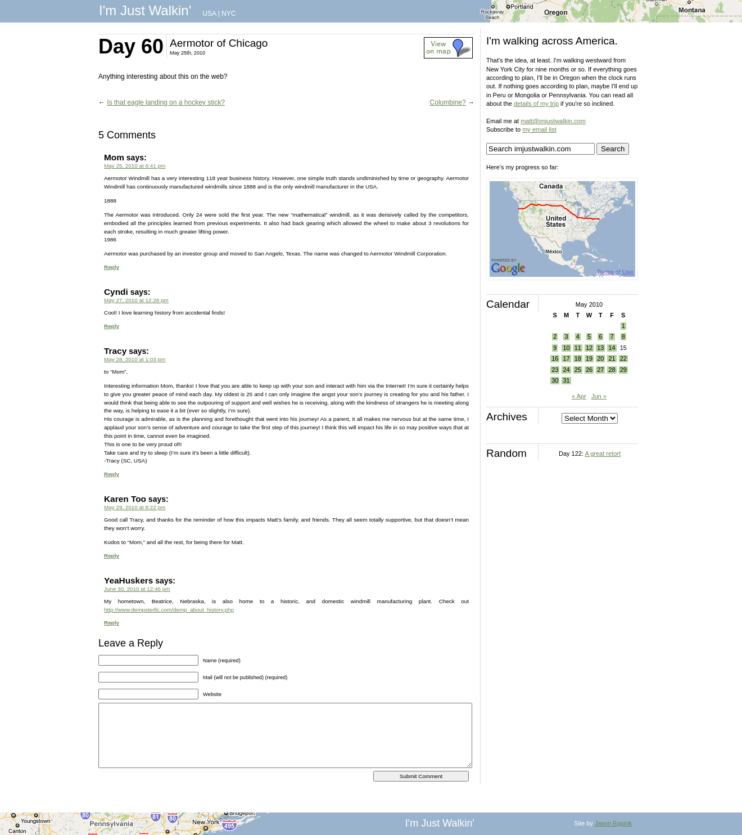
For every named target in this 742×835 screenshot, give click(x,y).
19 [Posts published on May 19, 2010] (589, 358)
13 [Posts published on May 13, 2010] (600, 347)
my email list (539, 129)
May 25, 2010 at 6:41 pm (134, 166)
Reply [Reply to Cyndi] (111, 326)
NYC (228, 13)
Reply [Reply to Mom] (111, 267)
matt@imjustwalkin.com (553, 121)
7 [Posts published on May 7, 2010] (611, 336)
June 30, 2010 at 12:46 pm (137, 589)
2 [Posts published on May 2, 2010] (554, 336)
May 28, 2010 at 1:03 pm (134, 359)
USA (209, 13)
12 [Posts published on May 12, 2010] (589, 347)
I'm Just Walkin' (145, 10)
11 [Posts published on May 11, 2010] (577, 347)
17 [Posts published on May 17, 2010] (566, 358)
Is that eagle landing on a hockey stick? (165, 102)
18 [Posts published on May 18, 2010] (577, 358)
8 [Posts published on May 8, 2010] (623, 336)
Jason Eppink (613, 823)
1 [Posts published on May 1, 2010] (623, 325)
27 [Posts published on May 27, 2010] (600, 369)
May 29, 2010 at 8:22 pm (134, 507)
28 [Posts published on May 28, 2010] (611, 369)
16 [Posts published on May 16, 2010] (554, 358)
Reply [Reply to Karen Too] (111, 556)
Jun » (599, 396)
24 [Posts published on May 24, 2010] (566, 369)
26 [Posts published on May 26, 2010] (589, 369)
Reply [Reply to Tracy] (111, 474)
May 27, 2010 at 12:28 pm (136, 300)
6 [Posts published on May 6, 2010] (600, 336)
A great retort (603, 453)
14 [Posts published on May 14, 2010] (611, 347)
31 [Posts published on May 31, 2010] (566, 380)
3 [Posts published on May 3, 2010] (566, 336)
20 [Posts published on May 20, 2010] (600, 358)
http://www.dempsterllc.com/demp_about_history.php (169, 610)
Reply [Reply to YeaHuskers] (111, 622)
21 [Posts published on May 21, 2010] (611, 358)
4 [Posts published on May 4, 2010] (578, 336)
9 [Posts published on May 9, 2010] (554, 347)
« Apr (579, 396)
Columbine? (448, 102)
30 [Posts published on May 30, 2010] (554, 380)
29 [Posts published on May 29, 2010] (623, 369)
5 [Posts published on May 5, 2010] (589, 336)
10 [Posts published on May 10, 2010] (566, 347)
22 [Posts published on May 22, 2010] (623, 358)
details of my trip (536, 103)
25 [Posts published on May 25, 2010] (577, 369)
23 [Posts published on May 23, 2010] (554, 369)
